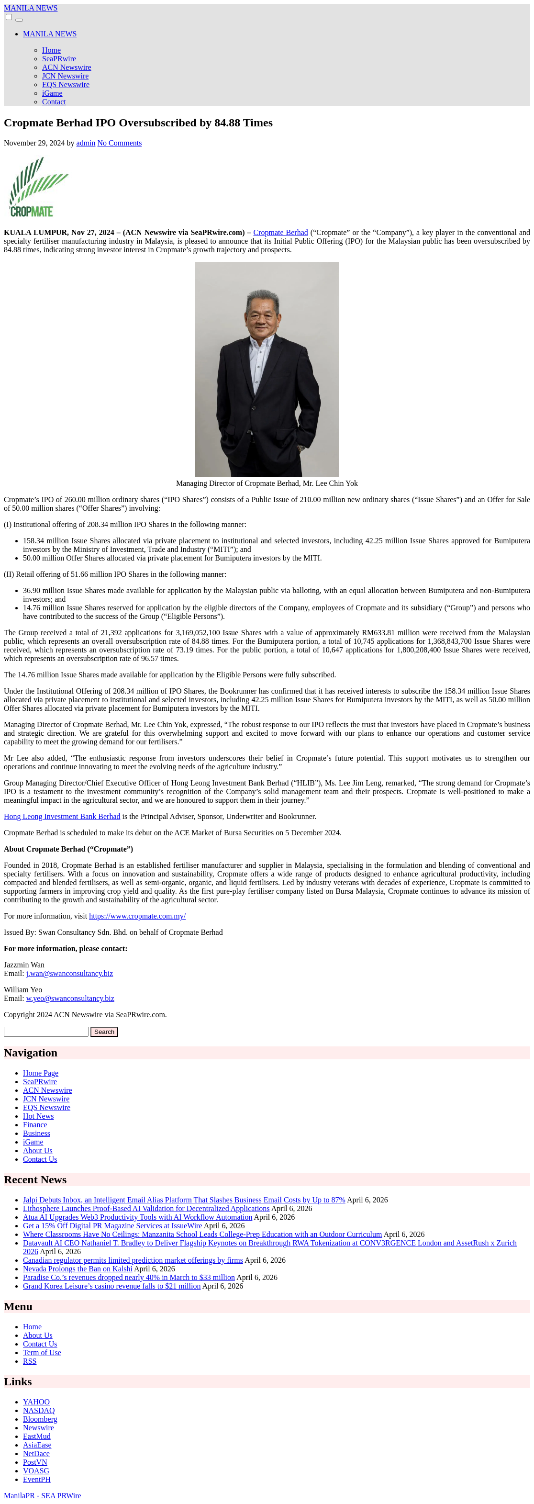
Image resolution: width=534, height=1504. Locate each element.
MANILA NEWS (30, 8)
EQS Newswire (65, 84)
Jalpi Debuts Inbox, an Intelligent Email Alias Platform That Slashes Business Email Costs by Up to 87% (184, 1200)
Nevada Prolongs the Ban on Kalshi (78, 1269)
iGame (52, 93)
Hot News (38, 1116)
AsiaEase (37, 1445)
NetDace (36, 1453)
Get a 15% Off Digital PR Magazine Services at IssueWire (112, 1226)
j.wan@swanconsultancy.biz (69, 973)
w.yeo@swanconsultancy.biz (70, 998)
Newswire (38, 1428)
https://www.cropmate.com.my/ (137, 916)
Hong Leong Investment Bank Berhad (62, 816)
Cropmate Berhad (281, 232)
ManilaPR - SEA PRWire (42, 1496)
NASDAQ (39, 1410)
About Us (38, 1150)
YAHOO (36, 1402)
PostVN (35, 1462)
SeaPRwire (59, 59)
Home (51, 50)
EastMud (37, 1436)
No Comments (120, 143)
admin (86, 143)
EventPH (37, 1479)
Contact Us (40, 1159)
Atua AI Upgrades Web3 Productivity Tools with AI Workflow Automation (137, 1217)
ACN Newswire (66, 67)
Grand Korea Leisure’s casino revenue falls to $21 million (111, 1286)
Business (36, 1133)
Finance (35, 1125)
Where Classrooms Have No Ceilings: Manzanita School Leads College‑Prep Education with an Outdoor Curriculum (202, 1234)
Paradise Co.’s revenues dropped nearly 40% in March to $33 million (129, 1277)
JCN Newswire (65, 76)
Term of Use (42, 1352)
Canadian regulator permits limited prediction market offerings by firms (133, 1260)
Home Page (40, 1073)
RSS (29, 1361)
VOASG (36, 1471)
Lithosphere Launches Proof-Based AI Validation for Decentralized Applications (146, 1208)
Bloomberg (40, 1419)
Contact (54, 102)
